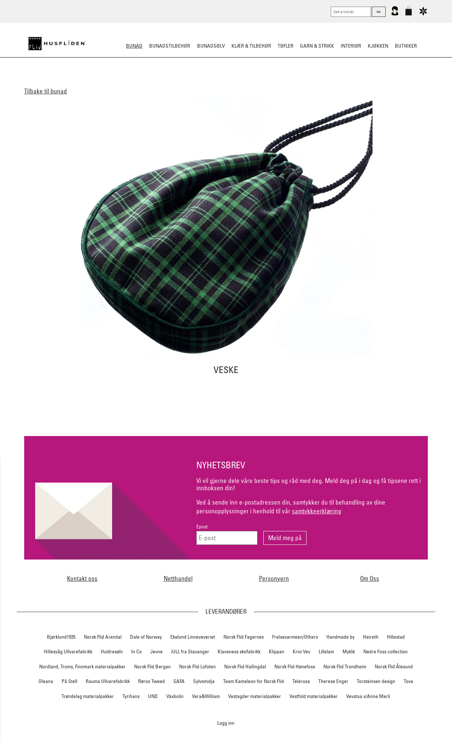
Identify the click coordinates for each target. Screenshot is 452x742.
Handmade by (340, 637)
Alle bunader (102, 82)
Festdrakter (272, 82)
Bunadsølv (211, 46)
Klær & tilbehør (251, 46)
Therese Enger (333, 681)
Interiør (351, 46)
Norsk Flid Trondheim (344, 666)
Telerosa (301, 681)
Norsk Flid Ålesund (394, 666)
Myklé (348, 651)
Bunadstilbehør (169, 46)
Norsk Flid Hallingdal (245, 666)
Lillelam (326, 651)
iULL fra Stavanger (190, 651)
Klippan (276, 651)
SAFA (179, 681)
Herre (152, 82)
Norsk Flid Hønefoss (294, 666)
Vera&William (206, 696)
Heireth (370, 637)
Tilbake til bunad (45, 91)
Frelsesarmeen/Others (295, 637)
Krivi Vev (301, 651)
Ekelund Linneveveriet (192, 637)
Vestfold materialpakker (313, 696)
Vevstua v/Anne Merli (368, 696)
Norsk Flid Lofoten (197, 666)
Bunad (134, 46)
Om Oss (369, 578)
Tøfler (285, 46)
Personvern (274, 578)
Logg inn (225, 723)
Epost (202, 526)
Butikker (406, 46)
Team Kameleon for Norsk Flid (253, 681)
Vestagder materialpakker (254, 696)
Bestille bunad (313, 82)
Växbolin (175, 696)
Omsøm (241, 82)
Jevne (156, 651)
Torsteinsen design (376, 681)
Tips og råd (352, 82)
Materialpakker (206, 82)
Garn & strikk (317, 46)
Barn (172, 82)
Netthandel (178, 578)
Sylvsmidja (204, 681)
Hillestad (396, 637)
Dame (132, 82)
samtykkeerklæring (316, 511)
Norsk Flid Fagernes (243, 637)
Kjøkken (378, 46)
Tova (408, 681)
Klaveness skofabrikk (239, 651)
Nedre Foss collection (385, 651)
